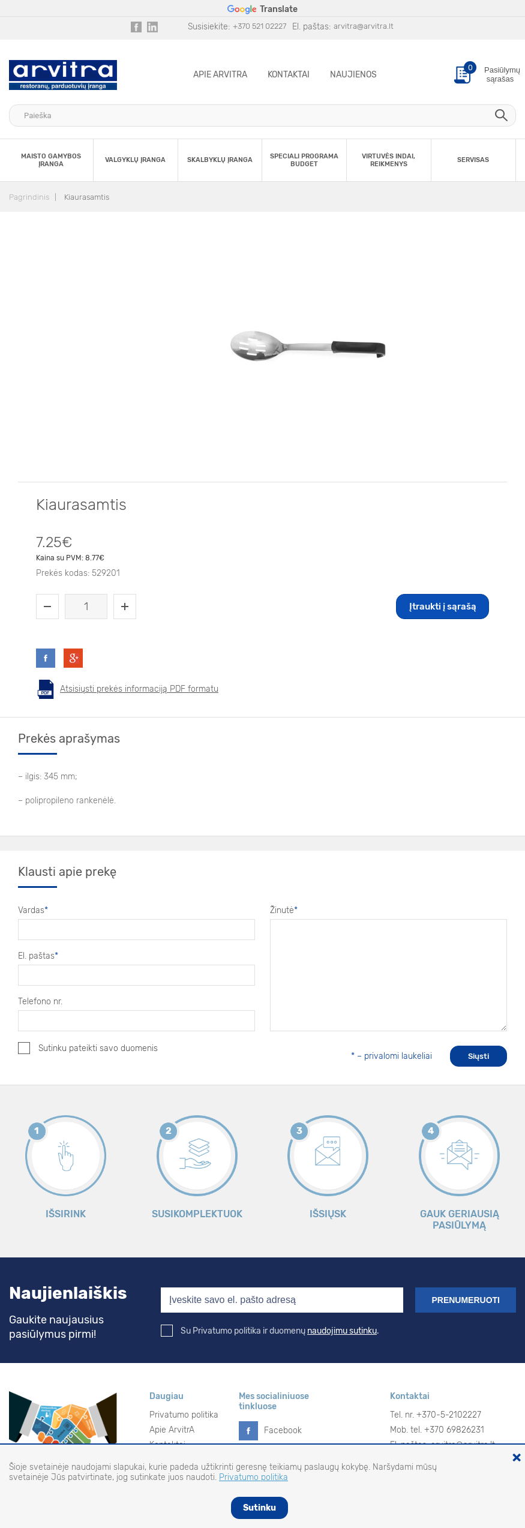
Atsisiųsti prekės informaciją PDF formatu (139, 689)
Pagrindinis (29, 197)
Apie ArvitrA (220, 75)
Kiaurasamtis (86, 197)
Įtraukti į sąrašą (442, 606)
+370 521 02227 (259, 26)
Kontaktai (289, 75)
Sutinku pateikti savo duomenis (88, 1048)
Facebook (283, 1430)
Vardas (33, 910)
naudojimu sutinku (342, 1331)
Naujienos (353, 75)
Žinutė (284, 910)
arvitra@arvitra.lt (364, 26)
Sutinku (259, 1508)
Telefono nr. (40, 1001)
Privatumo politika (183, 1415)
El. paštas (38, 956)
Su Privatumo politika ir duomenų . (270, 1331)
